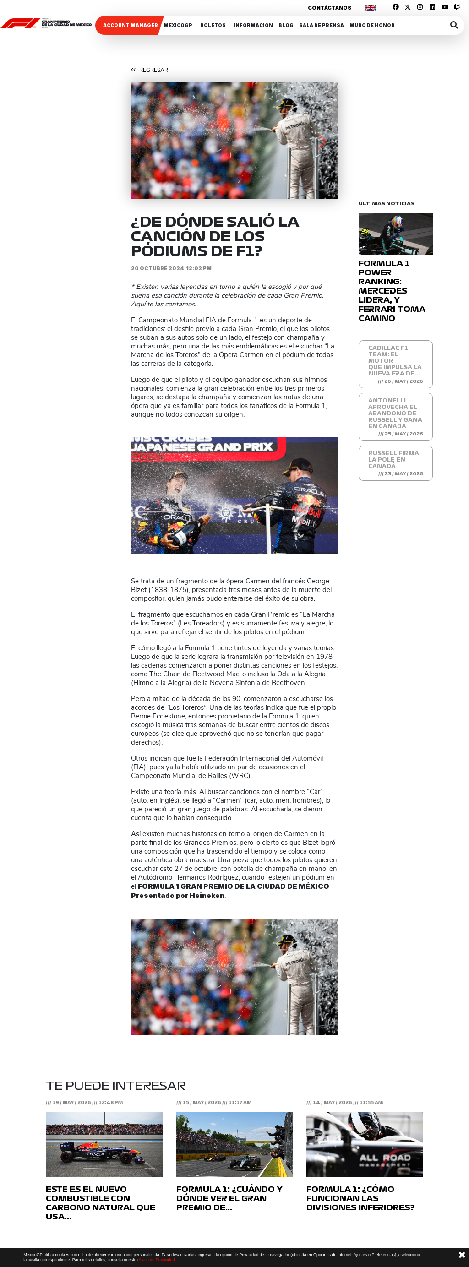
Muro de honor (372, 25)
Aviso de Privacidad (157, 1259)
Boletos (213, 25)
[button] (146, 140)
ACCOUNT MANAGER (130, 25)
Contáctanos (329, 8)
